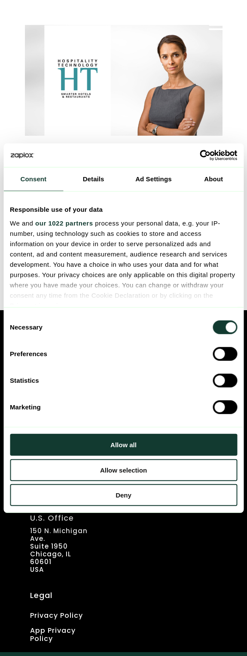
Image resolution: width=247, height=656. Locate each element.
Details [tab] (93, 179)
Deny (123, 495)
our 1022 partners (64, 222)
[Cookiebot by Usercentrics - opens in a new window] (199, 155)
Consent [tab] (34, 179)
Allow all (123, 445)
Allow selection (123, 469)
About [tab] (213, 179)
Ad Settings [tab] (153, 179)
